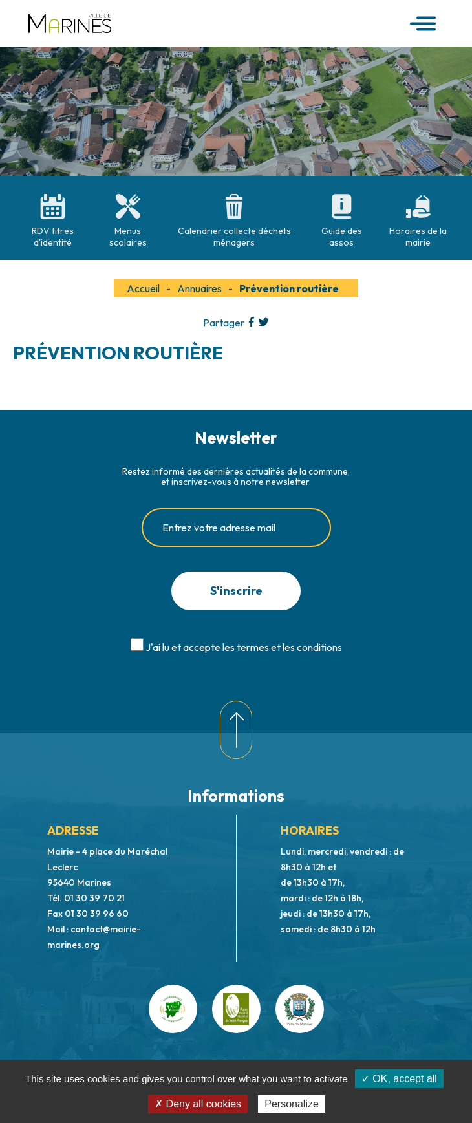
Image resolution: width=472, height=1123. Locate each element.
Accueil (143, 288)
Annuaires (199, 288)
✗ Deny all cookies (198, 1103)
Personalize (291, 1103)
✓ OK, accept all (399, 1078)
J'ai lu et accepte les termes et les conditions (243, 647)
